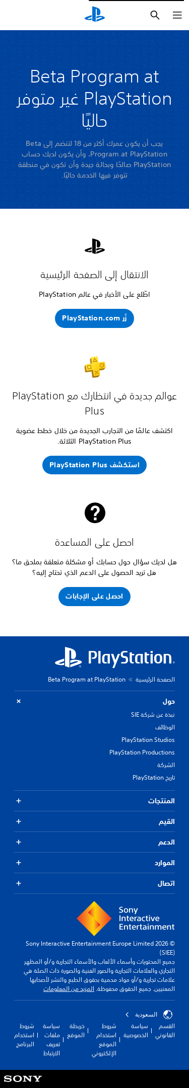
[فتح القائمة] (177, 15)
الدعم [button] (94, 842)
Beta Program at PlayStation (86, 679)
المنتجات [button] (94, 801)
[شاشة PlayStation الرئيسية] (94, 15)
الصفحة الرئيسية (155, 679)
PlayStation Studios (148, 739)
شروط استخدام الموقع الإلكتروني (104, 1039)
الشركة (166, 765)
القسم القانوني (165, 1030)
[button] (94, 318)
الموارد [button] (94, 863)
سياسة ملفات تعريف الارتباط (51, 1039)
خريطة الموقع (76, 1030)
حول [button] (94, 701)
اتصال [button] (94, 883)
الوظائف (165, 727)
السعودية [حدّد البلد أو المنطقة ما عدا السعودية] (148, 1015)
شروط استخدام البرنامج (24, 1035)
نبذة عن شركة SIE (153, 714)
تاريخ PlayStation (154, 777)
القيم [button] (94, 821)
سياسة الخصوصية (135, 1030)
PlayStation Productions (142, 752)
